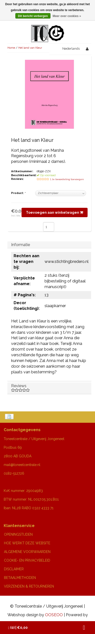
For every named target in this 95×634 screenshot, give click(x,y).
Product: (18, 193)
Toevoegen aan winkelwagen (54, 212)
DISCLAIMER (14, 569)
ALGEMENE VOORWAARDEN (27, 552)
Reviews (49, 387)
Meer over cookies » (67, 16)
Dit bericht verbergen (33, 16)
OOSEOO (54, 615)
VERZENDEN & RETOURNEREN (29, 586)
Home (11, 47)
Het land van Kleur (30, 47)
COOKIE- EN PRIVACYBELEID (27, 560)
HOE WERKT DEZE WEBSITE (27, 543)
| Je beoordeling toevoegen (67, 179)
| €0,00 (18, 628)
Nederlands (71, 48)
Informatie (20, 244)
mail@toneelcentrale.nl (22, 465)
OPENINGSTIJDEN (18, 534)
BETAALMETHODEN (20, 578)
